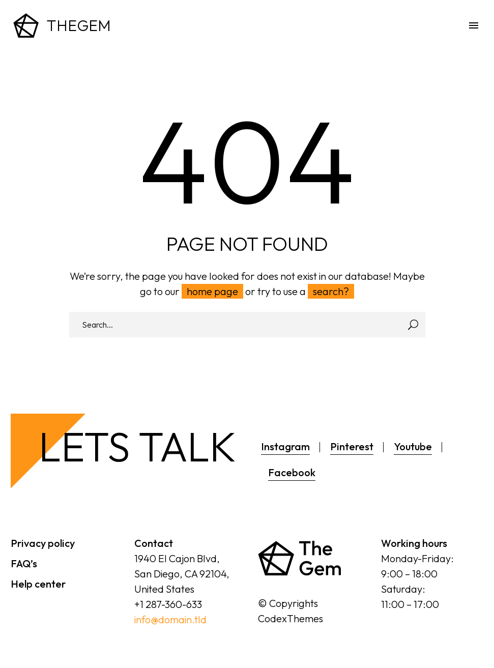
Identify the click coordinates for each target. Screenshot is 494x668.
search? (331, 291)
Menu (473, 25)
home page (212, 291)
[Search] (247, 324)
